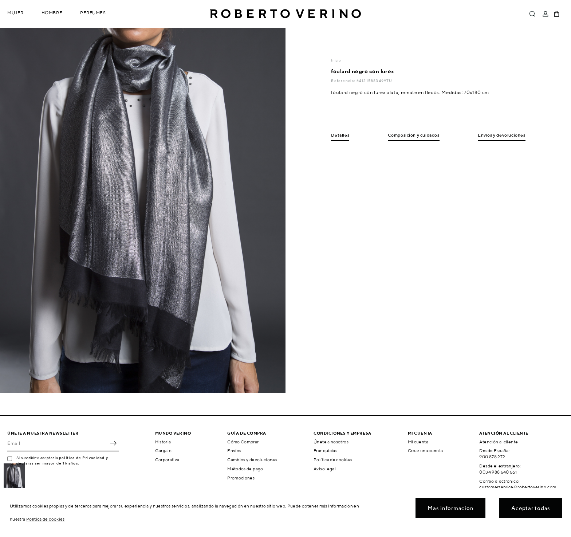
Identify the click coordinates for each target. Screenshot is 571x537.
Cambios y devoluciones (252, 459)
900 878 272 (492, 456)
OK (113, 443)
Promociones (241, 478)
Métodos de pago (245, 468)
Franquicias (325, 450)
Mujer (15, 12)
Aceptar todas (530, 508)
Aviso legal (325, 468)
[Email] (57, 443)
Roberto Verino (285, 14)
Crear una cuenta (425, 450)
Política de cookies (333, 459)
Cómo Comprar (243, 441)
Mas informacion (450, 508)
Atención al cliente (498, 441)
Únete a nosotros (331, 441)
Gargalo (163, 450)
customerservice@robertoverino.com (517, 487)
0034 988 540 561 (498, 472)
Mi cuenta (418, 441)
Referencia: (343, 80)
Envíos (234, 450)
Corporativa (167, 459)
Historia (163, 441)
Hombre (52, 12)
